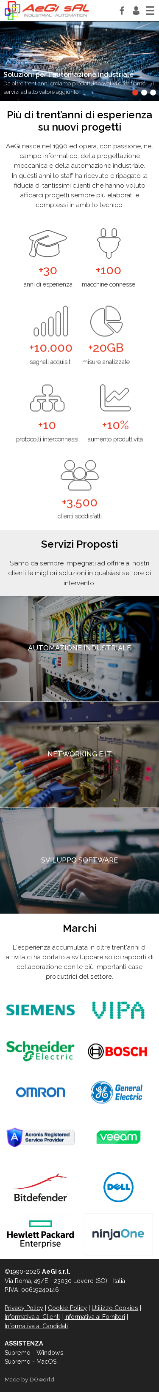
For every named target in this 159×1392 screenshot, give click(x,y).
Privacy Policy (24, 1308)
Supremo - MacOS (30, 1361)
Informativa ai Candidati (36, 1326)
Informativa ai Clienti (32, 1316)
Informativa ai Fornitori (94, 1316)
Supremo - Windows (34, 1352)
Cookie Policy (67, 1308)
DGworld (42, 1379)
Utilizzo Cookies (115, 1308)
